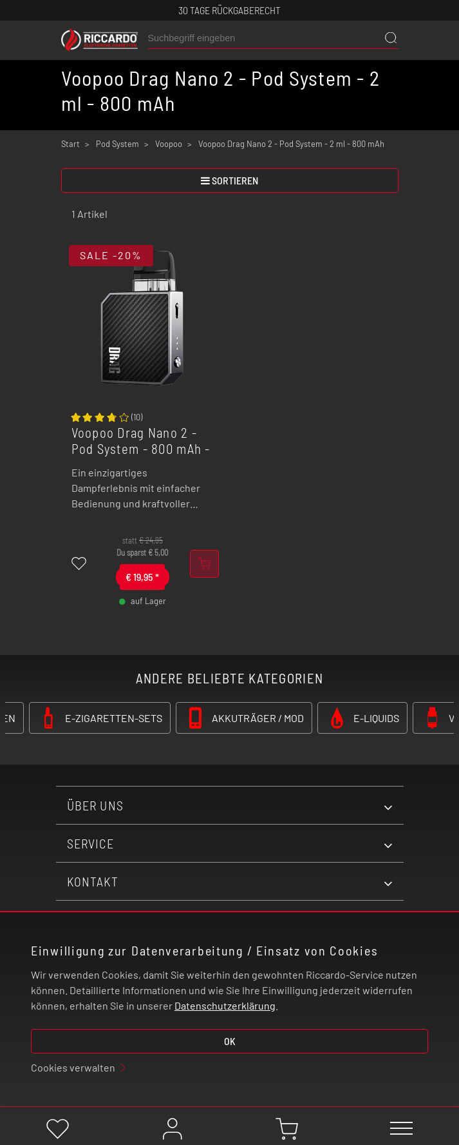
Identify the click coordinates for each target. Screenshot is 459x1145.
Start (70, 144)
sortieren (229, 180)
